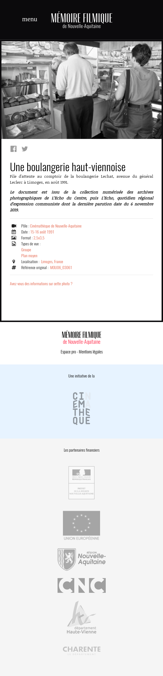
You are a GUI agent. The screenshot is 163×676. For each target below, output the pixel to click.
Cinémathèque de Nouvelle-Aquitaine (56, 226)
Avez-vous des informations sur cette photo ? (41, 283)
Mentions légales (91, 352)
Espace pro (68, 352)
